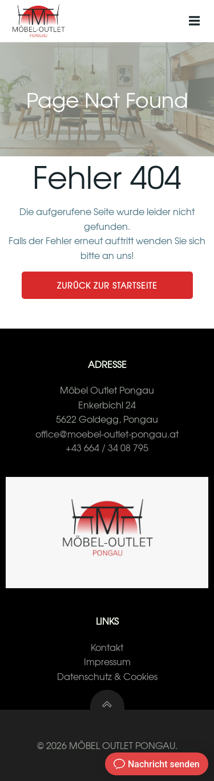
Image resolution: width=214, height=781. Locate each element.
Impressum (107, 661)
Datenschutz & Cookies (107, 676)
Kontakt (107, 647)
